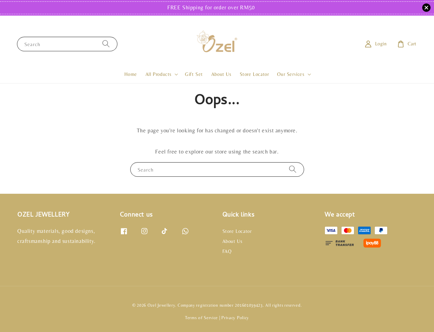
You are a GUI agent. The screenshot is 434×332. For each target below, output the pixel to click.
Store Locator (254, 74)
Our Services (290, 74)
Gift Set (194, 74)
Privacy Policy (235, 317)
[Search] (106, 44)
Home (130, 74)
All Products (158, 74)
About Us (221, 74)
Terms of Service (201, 317)
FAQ (227, 251)
